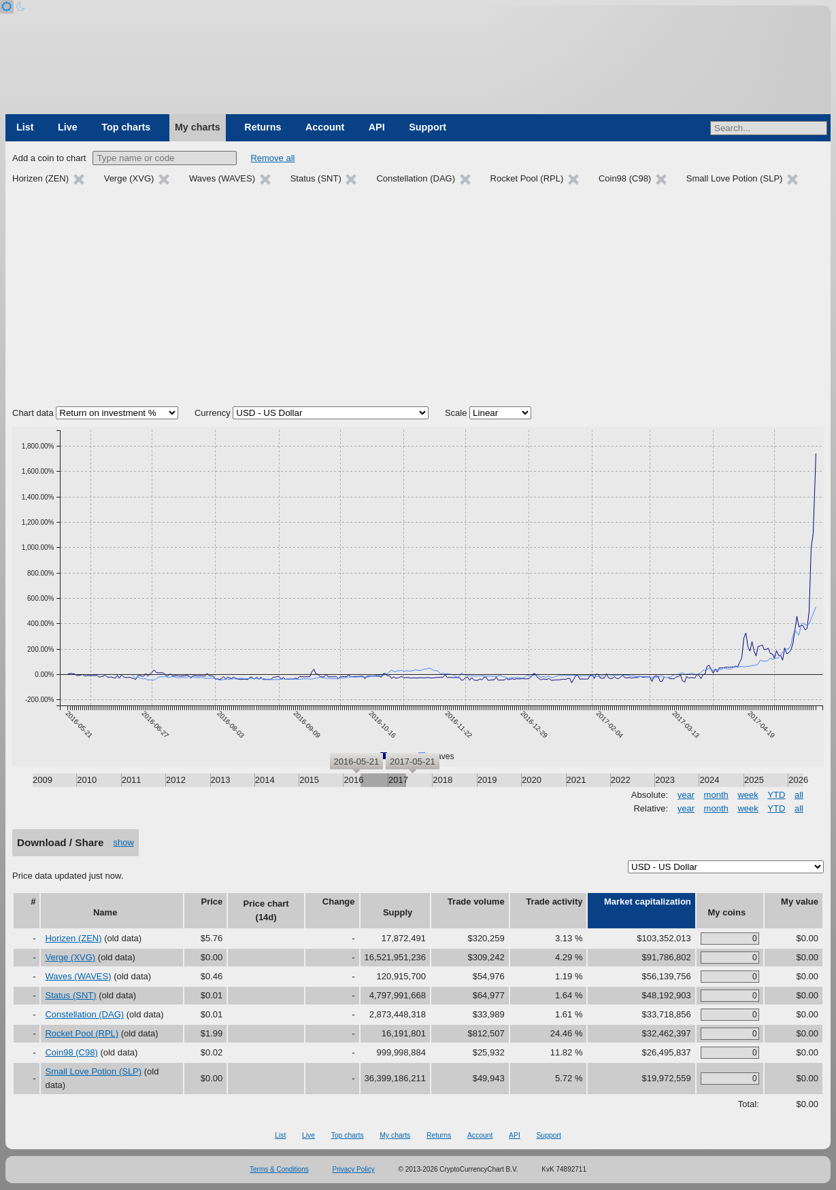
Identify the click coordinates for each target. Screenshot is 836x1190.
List (24, 127)
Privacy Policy (354, 1169)
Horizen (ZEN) (73, 938)
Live (68, 127)
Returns (262, 127)
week (747, 795)
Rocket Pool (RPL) (81, 1033)
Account (324, 127)
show (124, 842)
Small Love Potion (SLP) (93, 1071)
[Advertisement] (418, 298)
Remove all (272, 158)
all (799, 795)
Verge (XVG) (70, 957)
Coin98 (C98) (71, 1052)
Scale (456, 413)
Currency (213, 413)
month (716, 795)
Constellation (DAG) (84, 1014)
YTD (776, 795)
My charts (197, 127)
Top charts (125, 127)
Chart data (33, 413)
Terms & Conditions (279, 1169)
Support (427, 127)
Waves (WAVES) (78, 976)
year (686, 795)
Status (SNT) (70, 995)
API (377, 127)
